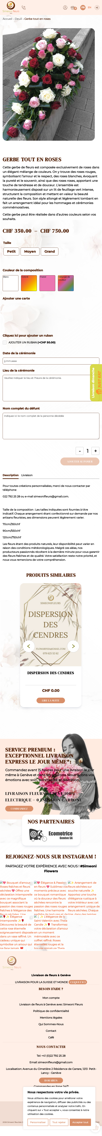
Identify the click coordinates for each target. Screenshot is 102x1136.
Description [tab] (11, 475)
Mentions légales (51, 1027)
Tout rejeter (59, 1122)
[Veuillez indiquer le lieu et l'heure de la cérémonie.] (51, 388)
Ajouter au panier (80, 461)
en (89, 7)
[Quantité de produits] (87, 451)
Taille (7, 243)
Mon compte (51, 1007)
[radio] (11, 251)
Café (51, 1047)
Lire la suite (51, 700)
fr (83, 7)
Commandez (19, 808)
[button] (51, 84)
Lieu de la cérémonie (18, 370)
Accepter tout (80, 1122)
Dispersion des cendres (50, 673)
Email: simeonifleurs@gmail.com (51, 1072)
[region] (59, 1108)
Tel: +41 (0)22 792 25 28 (51, 1065)
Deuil (18, 18)
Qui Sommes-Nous (51, 1034)
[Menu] (97, 7)
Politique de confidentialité (51, 1021)
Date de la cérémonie (19, 353)
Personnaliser (38, 1122)
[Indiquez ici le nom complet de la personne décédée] (51, 426)
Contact (51, 1040)
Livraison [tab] (27, 475)
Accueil (7, 18)
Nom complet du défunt (21, 408)
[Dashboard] (65, 7)
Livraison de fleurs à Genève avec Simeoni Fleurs (51, 1014)
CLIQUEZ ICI (78, 992)
